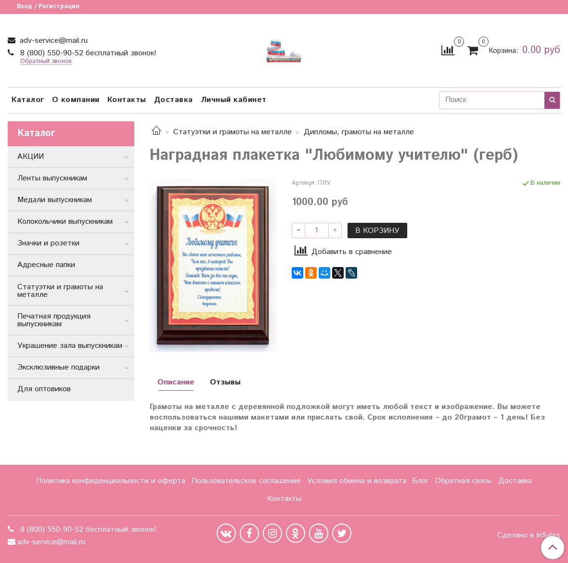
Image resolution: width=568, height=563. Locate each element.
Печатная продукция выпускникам (53, 320)
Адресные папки (46, 264)
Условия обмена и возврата (356, 480)
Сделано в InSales (528, 535)
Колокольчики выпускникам (65, 221)
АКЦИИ (30, 156)
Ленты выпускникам (52, 178)
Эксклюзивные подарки (58, 367)
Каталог (28, 99)
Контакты (126, 99)
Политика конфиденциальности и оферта (110, 480)
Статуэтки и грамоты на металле (232, 132)
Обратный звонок (46, 62)
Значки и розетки (48, 243)
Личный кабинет (234, 99)
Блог (420, 480)
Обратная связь (463, 480)
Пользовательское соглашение (246, 480)
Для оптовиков (44, 389)
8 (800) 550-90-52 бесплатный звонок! (87, 53)
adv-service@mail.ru (52, 40)
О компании (76, 99)
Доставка (173, 99)
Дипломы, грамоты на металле (359, 132)
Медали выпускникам (54, 199)
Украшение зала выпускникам (69, 345)
